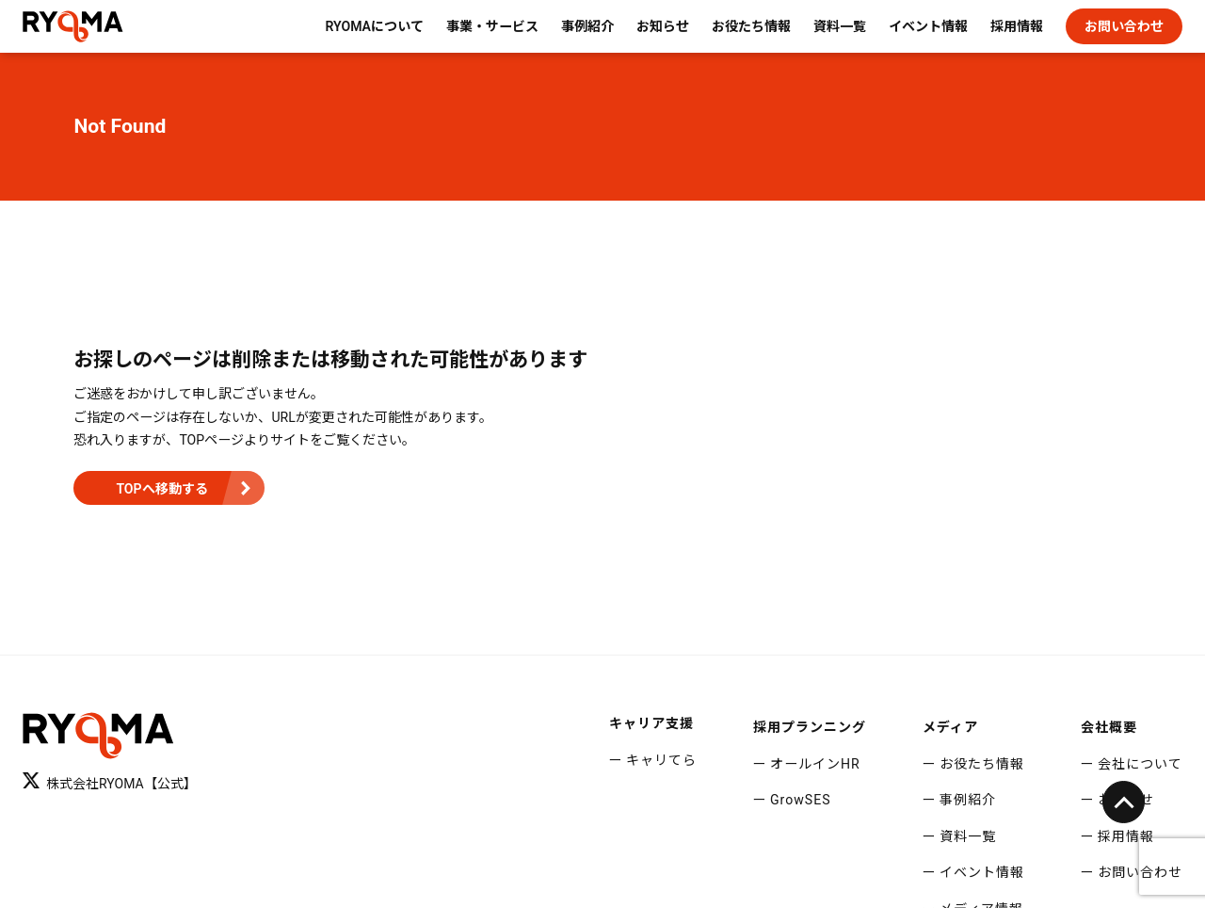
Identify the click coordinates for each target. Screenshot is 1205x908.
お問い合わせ (1124, 26)
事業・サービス (492, 26)
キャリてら (661, 760)
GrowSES (800, 799)
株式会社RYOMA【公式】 (110, 781)
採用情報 (1016, 26)
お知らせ (662, 26)
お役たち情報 (751, 26)
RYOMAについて (374, 26)
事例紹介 (587, 26)
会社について (1140, 763)
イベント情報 (928, 26)
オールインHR (815, 763)
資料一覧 (839, 26)
